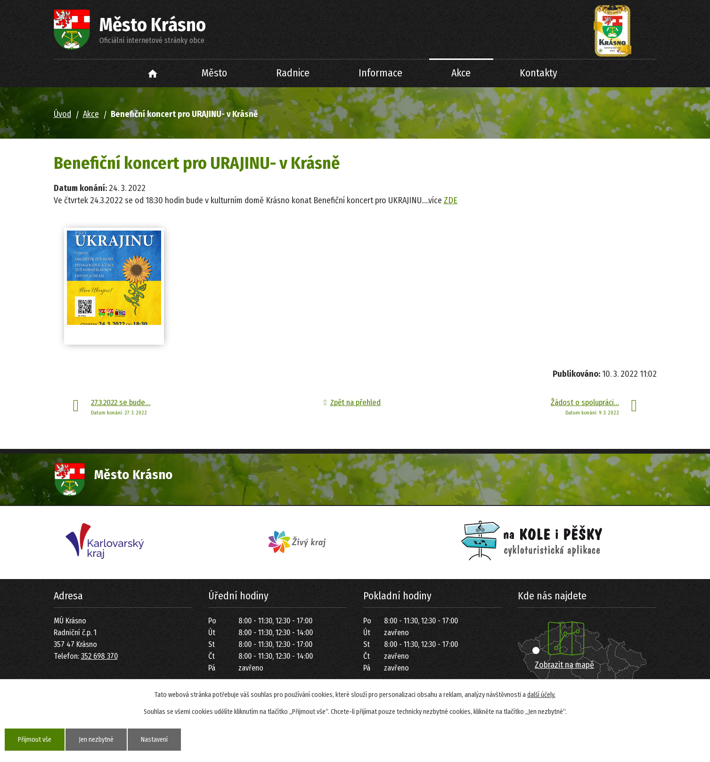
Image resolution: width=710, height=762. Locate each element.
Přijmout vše (34, 740)
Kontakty (538, 73)
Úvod (152, 73)
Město (214, 73)
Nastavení (154, 740)
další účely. (541, 695)
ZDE (450, 200)
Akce (461, 73)
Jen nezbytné (96, 740)
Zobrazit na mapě (564, 665)
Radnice (293, 73)
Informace (380, 73)
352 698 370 (99, 656)
